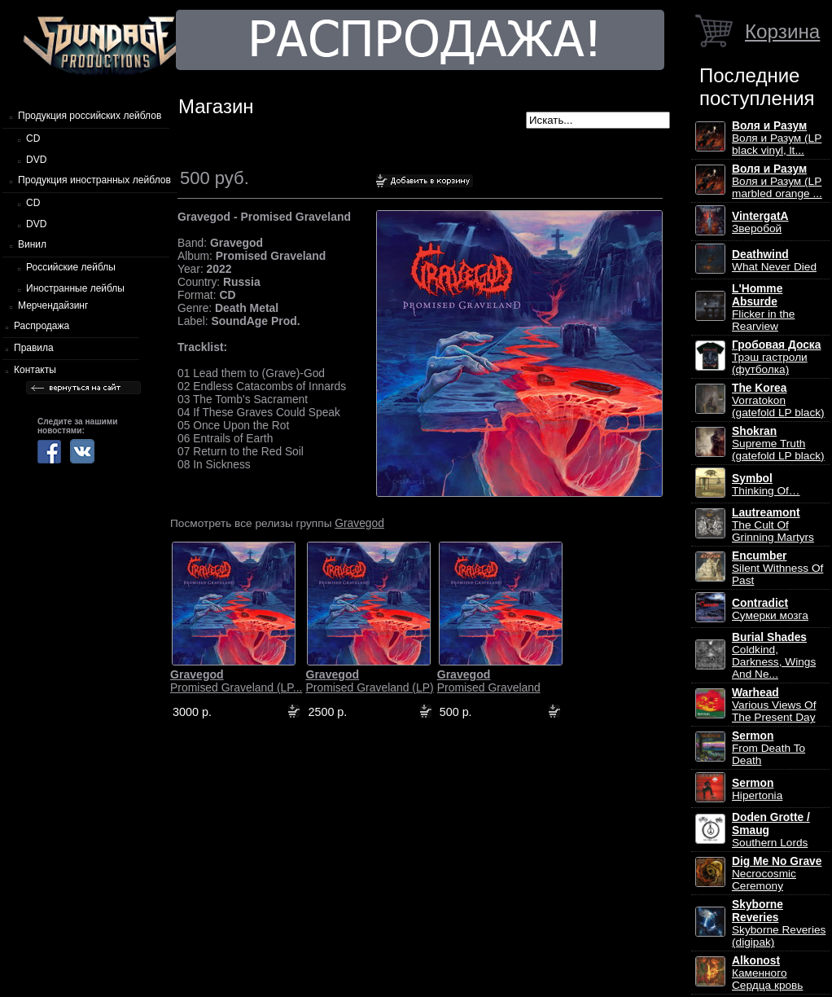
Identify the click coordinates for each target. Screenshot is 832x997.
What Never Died (774, 260)
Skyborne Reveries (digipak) (778, 923)
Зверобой (760, 222)
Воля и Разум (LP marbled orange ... (777, 181)
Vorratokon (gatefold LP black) (778, 400)
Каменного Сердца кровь (767, 973)
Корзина (782, 31)
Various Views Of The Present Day (774, 705)
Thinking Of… (766, 484)
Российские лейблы (71, 267)
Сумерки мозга (770, 609)
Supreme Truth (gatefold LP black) (778, 443)
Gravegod (359, 522)
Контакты (35, 370)
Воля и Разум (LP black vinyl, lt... (776, 138)
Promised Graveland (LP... (236, 681)
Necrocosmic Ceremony (776, 873)
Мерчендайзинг (53, 305)
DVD (36, 159)
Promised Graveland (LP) (369, 681)
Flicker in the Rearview (763, 307)
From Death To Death (768, 748)
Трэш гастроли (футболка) (776, 357)
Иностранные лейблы (75, 288)
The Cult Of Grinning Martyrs (773, 525)
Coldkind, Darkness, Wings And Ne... (774, 655)
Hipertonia (757, 789)
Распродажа (41, 326)
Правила (34, 348)
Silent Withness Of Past (777, 568)
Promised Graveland (489, 681)
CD (33, 138)
